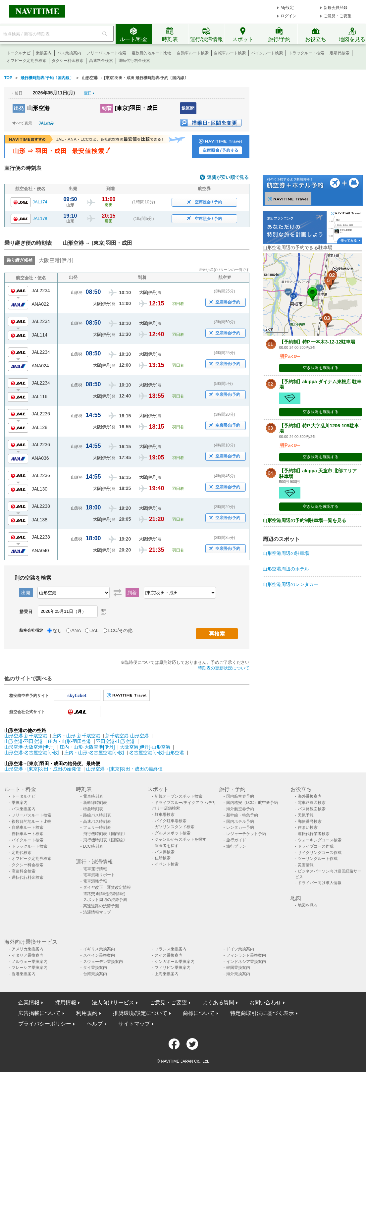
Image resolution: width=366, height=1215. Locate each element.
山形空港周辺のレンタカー (290, 584)
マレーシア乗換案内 (29, 967)
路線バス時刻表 (97, 815)
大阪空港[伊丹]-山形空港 (145, 747)
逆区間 (188, 108)
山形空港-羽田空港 (23, 741)
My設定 (287, 7)
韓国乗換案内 (238, 967)
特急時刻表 (93, 809)
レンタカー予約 (240, 827)
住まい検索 (308, 827)
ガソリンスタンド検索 (174, 826)
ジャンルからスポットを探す (180, 839)
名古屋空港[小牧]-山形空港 (156, 752)
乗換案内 (44, 53)
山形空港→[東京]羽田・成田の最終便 (124, 768)
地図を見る (308, 905)
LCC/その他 (120, 630)
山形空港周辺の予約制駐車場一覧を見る (304, 520)
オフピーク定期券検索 (26, 60)
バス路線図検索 (312, 809)
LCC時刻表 (93, 846)
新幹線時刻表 (95, 802)
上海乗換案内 (167, 974)
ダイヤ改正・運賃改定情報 (107, 887)
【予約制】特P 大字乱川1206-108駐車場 (319, 428)
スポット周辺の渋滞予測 (105, 899)
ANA (76, 630)
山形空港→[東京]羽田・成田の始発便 (43, 768)
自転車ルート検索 (230, 53)
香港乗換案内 (23, 974)
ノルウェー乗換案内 (29, 961)
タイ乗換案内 (95, 967)
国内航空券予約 (240, 796)
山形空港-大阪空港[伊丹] (29, 747)
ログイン (288, 16)
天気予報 (306, 815)
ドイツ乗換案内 (240, 949)
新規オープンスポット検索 (178, 796)
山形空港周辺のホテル (286, 568)
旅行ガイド (236, 840)
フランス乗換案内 (170, 949)
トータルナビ (18, 53)
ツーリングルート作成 (318, 858)
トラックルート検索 (306, 53)
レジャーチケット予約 (246, 833)
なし (57, 630)
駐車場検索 (165, 814)
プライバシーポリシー (44, 1024)
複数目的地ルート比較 (151, 53)
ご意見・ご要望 (337, 16)
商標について (199, 1013)
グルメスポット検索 (172, 833)
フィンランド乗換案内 (246, 955)
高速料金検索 (101, 60)
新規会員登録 (335, 7)
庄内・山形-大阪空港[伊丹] (87, 747)
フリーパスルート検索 (106, 53)
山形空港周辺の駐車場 (286, 553)
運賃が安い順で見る (228, 177)
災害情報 (306, 865)
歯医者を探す (167, 845)
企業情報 (28, 1002)
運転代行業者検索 (314, 833)
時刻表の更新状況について (223, 667)
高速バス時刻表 (97, 821)
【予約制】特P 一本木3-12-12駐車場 (317, 341)
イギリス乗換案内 (99, 949)
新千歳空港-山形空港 (127, 735)
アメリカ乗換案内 (27, 949)
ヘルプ (95, 1024)
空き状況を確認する (321, 367)
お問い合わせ (265, 1002)
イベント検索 (167, 864)
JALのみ (46, 123)
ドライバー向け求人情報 (319, 882)
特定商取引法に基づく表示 (262, 1013)
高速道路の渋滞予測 (101, 906)
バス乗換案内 (69, 53)
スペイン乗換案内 (99, 955)
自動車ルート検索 (193, 53)
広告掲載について (39, 1013)
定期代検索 (339, 53)
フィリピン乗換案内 (172, 967)
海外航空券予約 (240, 809)
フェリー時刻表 (97, 827)
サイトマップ (134, 1024)
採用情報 (65, 1002)
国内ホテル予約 (240, 821)
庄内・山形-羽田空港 (69, 741)
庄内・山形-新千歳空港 (76, 735)
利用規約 (86, 1013)
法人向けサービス (113, 1002)
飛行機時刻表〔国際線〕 (105, 840)
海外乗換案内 (310, 796)
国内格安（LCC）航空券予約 (252, 802)
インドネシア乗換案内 (246, 961)
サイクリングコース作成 (319, 852)
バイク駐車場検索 (170, 821)
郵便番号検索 (310, 821)
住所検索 (163, 858)
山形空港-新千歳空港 (26, 735)
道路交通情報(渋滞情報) (104, 893)
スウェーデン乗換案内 (103, 961)
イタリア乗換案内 (27, 955)
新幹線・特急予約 (242, 815)
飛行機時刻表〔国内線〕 (105, 833)
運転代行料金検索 (134, 60)
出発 (19, 108)
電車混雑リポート (99, 874)
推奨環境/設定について (140, 1013)
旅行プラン (236, 846)
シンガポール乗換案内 (174, 961)
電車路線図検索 (312, 802)
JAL (94, 630)
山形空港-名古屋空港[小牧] (31, 752)
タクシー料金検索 (67, 60)
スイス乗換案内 (169, 955)
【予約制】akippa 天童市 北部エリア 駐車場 (318, 473)
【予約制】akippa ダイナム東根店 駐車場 (320, 384)
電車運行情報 (95, 869)
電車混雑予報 (95, 881)
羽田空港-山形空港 (115, 741)
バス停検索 (165, 852)
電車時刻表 (93, 796)
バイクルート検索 (267, 53)
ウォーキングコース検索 (319, 840)
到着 (107, 108)
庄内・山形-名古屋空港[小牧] (94, 752)
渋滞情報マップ (97, 912)
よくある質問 (218, 1002)
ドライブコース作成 (316, 846)
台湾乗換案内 (95, 974)
